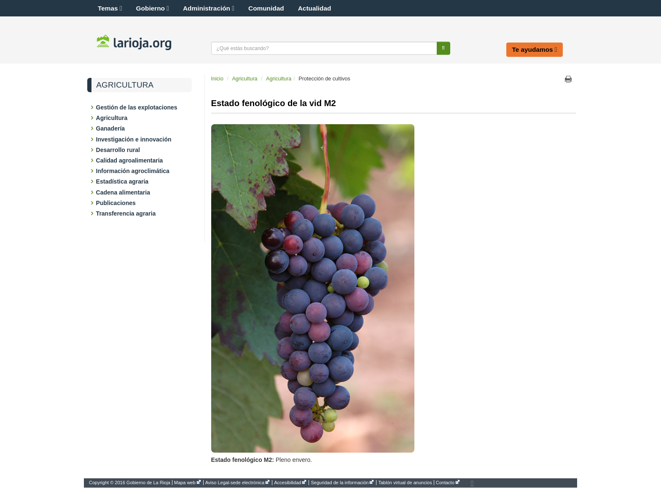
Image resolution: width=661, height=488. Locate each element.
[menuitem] (130, 482)
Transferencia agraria (126, 213)
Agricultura (124, 85)
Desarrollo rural (118, 150)
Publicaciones (116, 203)
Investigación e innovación (134, 139)
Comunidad (266, 8)
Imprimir (568, 79)
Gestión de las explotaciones (137, 107)
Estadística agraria (122, 181)
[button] (565, 4)
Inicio (217, 79)
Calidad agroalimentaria (130, 160)
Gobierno (152, 8)
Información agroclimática (133, 171)
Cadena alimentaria (123, 192)
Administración (208, 8)
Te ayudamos (534, 49)
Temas (110, 8)
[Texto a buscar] (324, 48)
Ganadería (111, 128)
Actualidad (314, 8)
